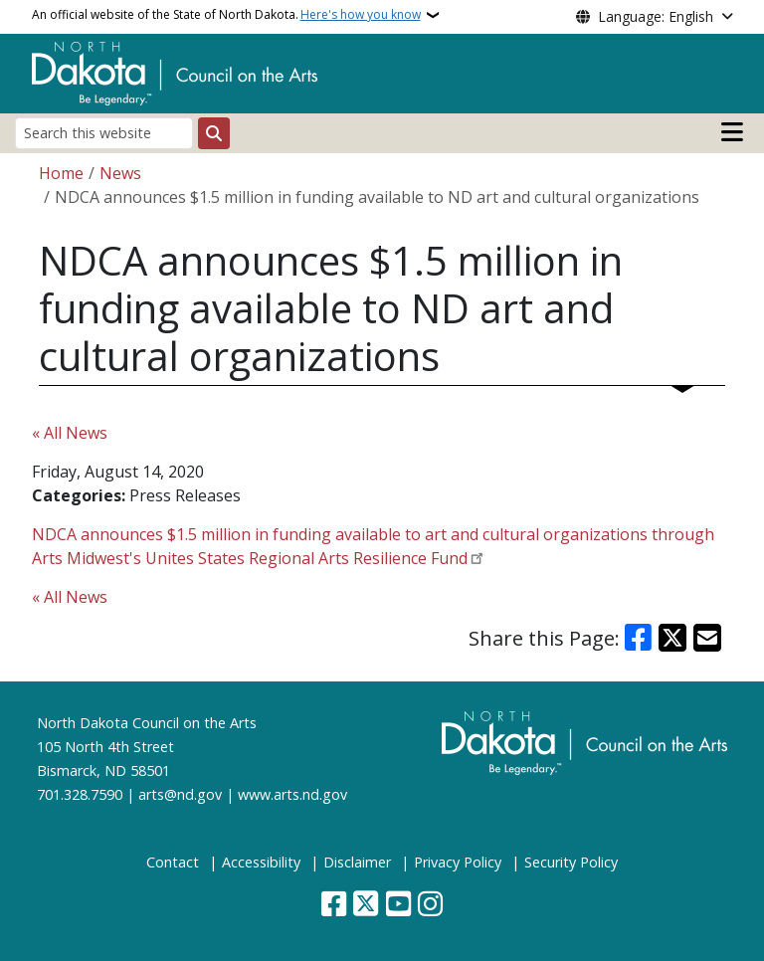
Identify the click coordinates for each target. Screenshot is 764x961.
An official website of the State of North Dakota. (226, 15)
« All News (69, 433)
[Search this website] (104, 132)
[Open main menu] (732, 132)
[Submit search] (214, 133)
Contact (172, 862)
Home (61, 173)
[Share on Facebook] (639, 638)
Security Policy (571, 862)
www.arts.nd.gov (292, 794)
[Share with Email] (707, 638)
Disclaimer (357, 862)
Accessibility (261, 862)
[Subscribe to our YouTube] (398, 905)
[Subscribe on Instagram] (430, 905)
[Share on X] (672, 638)
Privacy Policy (457, 862)
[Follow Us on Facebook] (333, 905)
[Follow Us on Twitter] (365, 905)
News (120, 173)
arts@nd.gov (180, 794)
